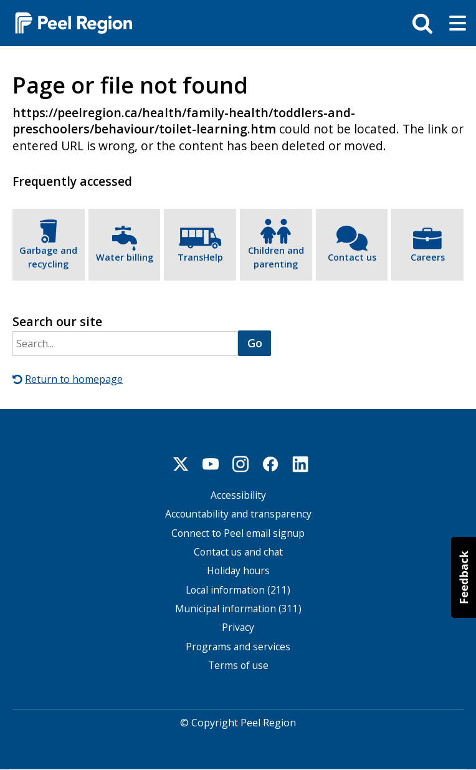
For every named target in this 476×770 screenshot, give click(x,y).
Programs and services (238, 646)
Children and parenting (276, 257)
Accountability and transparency (238, 514)
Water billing (124, 257)
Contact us (352, 257)
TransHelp (200, 257)
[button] (463, 577)
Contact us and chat (238, 552)
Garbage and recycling (48, 257)
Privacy (238, 627)
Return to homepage (74, 379)
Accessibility (238, 495)
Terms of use (238, 665)
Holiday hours (238, 570)
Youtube (210, 463)
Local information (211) (238, 589)
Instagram (240, 463)
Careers (428, 257)
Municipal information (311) (238, 608)
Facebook (270, 463)
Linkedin (300, 463)
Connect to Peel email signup (238, 533)
